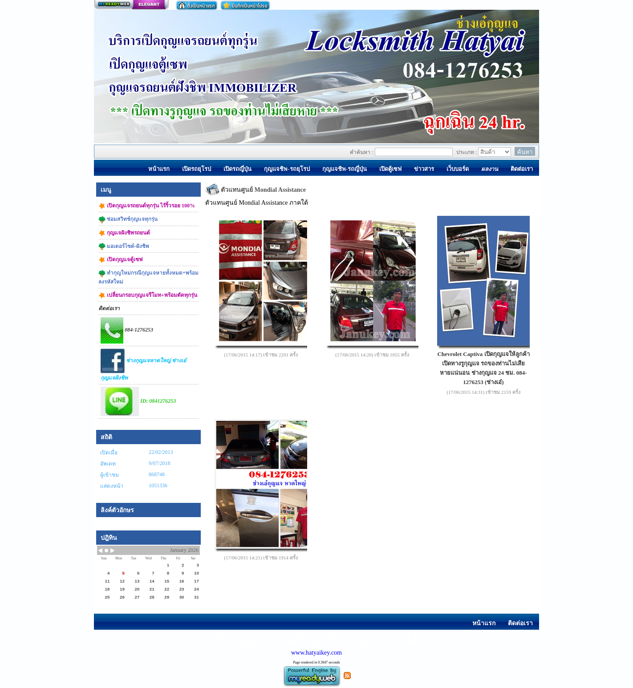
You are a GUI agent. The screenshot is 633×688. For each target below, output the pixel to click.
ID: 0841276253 (138, 401)
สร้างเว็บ (131, 5)
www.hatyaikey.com (316, 652)
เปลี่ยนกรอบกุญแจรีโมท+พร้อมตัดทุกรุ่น (147, 295)
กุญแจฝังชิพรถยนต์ (124, 233)
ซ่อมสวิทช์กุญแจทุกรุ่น (128, 219)
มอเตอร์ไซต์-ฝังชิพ (123, 246)
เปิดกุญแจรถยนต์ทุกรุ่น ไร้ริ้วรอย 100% (146, 206)
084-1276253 (127, 330)
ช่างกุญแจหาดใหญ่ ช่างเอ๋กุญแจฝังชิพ (143, 364)
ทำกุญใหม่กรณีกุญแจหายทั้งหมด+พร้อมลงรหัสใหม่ (148, 277)
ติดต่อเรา (109, 308)
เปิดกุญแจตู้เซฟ (120, 259)
